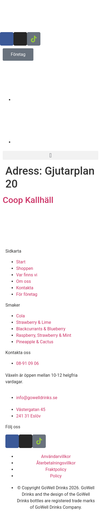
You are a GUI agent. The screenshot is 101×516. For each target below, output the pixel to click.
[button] (50, 155)
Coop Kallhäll (28, 200)
